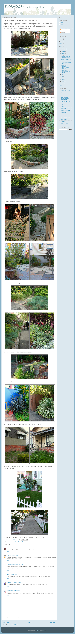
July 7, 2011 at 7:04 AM (13, 555)
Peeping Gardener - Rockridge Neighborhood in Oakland (65, 67)
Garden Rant (63, 108)
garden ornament (10, 541)
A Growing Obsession (65, 90)
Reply (8, 551)
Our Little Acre (64, 119)
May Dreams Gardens (65, 117)
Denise (8, 574)
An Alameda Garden (65, 95)
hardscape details (17, 541)
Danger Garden (64, 104)
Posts (61, 30)
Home (30, 622)
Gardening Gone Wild (65, 110)
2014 (61, 43)
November (64, 49)
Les (8, 547)
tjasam (37, 630)
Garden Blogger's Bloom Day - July (66, 63)
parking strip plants (25, 541)
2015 (61, 41)
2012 (61, 44)
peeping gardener (32, 541)
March (63, 79)
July (62, 55)
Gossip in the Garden (65, 114)
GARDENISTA (63, 112)
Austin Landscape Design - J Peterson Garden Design (65, 98)
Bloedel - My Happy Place (66, 59)
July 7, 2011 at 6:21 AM (13, 547)
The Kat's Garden (64, 123)
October (63, 51)
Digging (62, 106)
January (63, 83)
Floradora (9, 582)
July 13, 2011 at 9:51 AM (15, 590)
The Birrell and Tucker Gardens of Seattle (65, 57)
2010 (61, 85)
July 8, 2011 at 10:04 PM (18, 582)
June (63, 74)
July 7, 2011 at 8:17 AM (20, 564)
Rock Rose (63, 121)
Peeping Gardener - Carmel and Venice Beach (65, 71)
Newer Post (6, 622)
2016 (61, 39)
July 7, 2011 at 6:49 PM (14, 574)
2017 (61, 38)
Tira (8, 555)
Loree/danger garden (11, 564)
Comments (62, 32)
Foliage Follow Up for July (66, 60)
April (63, 77)
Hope (62, 24)
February (63, 81)
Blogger (45, 630)
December (64, 48)
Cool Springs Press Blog (66, 101)
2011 (61, 46)
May (62, 76)
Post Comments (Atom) (13, 624)
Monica (8, 590)
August (63, 53)
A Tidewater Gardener (65, 92)
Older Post (53, 622)
